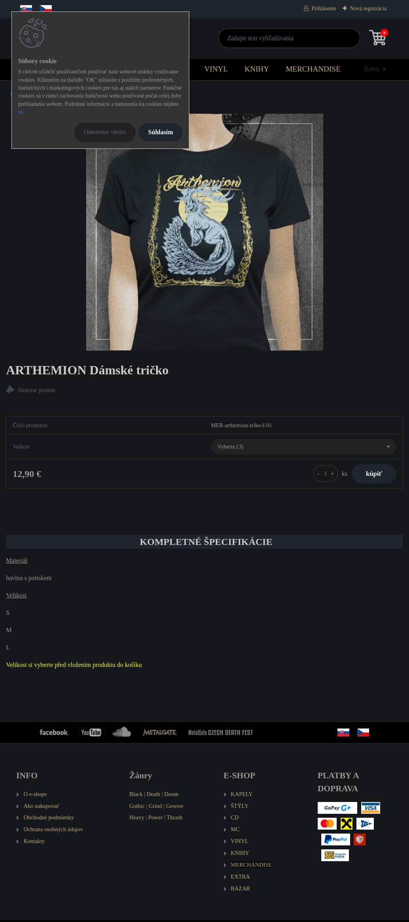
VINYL (216, 69)
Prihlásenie (324, 8)
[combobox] (303, 448)
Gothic (137, 808)
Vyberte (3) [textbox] (230, 447)
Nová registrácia (368, 8)
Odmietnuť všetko (105, 132)
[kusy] (321, 475)
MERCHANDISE (313, 69)
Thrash (175, 820)
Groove (174, 808)
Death (153, 796)
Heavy (136, 820)
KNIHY (257, 69)
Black (136, 796)
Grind (155, 808)
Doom (171, 796)
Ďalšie (372, 69)
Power (155, 820)
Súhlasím (160, 132)
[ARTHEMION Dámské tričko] (204, 232)
